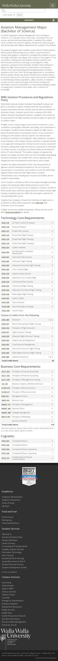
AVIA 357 (5, 332)
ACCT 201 (6, 371)
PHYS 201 (5, 441)
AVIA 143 (5, 239)
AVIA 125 (5, 223)
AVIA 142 (5, 235)
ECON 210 (6, 388)
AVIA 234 (5, 247)
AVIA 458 (5, 348)
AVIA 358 (5, 336)
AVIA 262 (5, 261)
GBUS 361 (6, 400)
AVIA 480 (5, 357)
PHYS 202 (5, 445)
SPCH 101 (5, 458)
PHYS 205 (5, 453)
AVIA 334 (5, 282)
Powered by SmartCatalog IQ (45, 658)
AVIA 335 (5, 286)
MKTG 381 (6, 417)
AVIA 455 (5, 344)
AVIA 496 (5, 302)
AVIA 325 (5, 277)
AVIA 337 (5, 324)
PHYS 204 (5, 449)
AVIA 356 (5, 328)
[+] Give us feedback (9, 572)
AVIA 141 (5, 231)
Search (19, 15)
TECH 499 (6, 310)
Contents (29, 20)
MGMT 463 (6, 408)
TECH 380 (6, 306)
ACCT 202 (6, 375)
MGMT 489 (6, 412)
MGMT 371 (6, 404)
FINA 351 (5, 396)
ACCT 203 (6, 379)
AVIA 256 (5, 252)
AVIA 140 (5, 227)
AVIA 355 (5, 298)
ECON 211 (6, 392)
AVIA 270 (5, 273)
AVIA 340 (5, 294)
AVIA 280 (5, 320)
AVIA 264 (5, 269)
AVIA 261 (5, 257)
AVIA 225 (39, 203)
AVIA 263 (5, 265)
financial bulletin (13, 212)
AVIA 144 (5, 243)
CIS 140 (5, 384)
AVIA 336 (5, 290)
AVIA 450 (5, 340)
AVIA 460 (5, 353)
